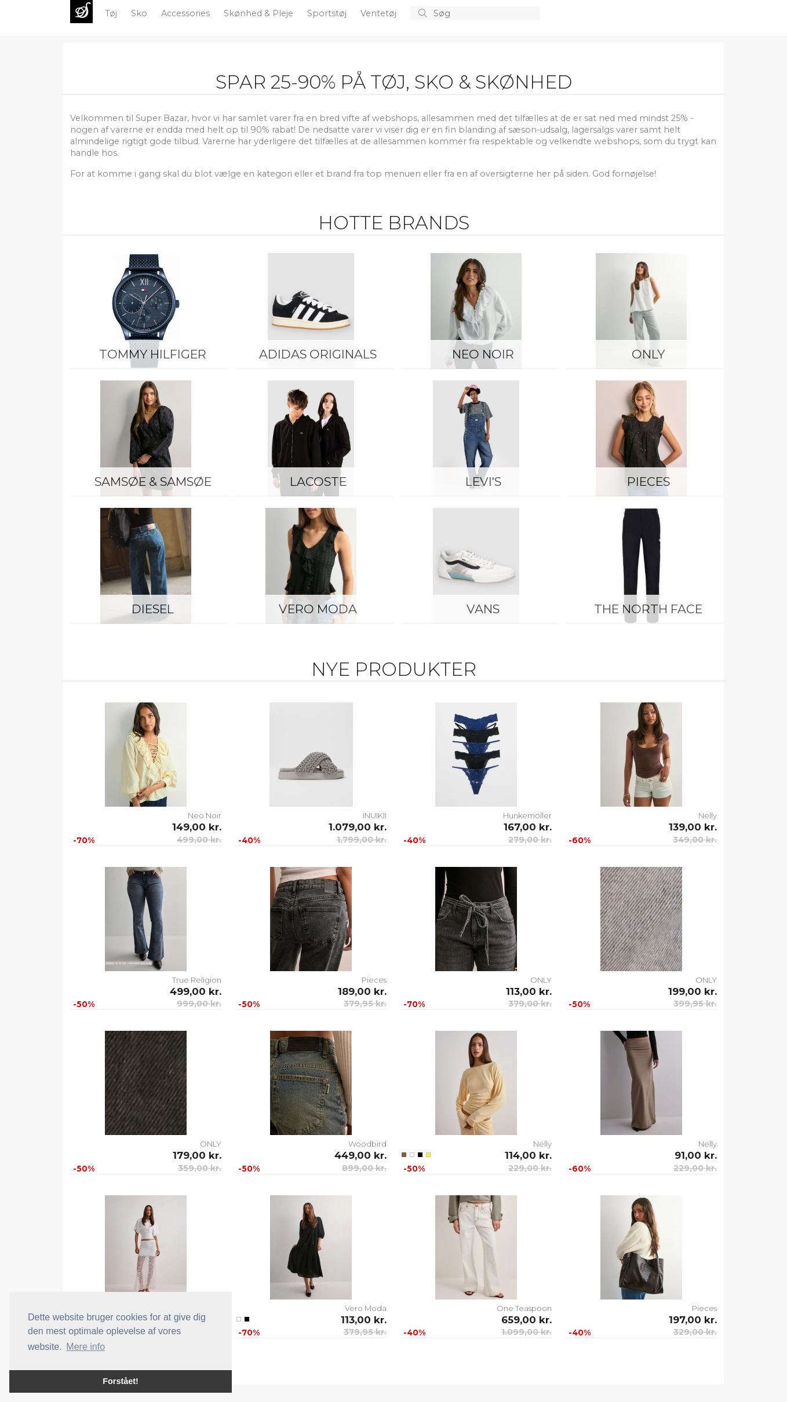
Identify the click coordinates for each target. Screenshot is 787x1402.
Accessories (186, 13)
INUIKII (375, 815)
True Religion (196, 979)
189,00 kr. (362, 991)
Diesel (153, 609)
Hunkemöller (527, 815)
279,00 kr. (530, 839)
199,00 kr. (692, 991)
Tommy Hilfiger (152, 354)
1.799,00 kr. (362, 839)
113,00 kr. (529, 991)
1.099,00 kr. (526, 1332)
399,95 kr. (695, 1003)
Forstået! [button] (121, 1381)
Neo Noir (483, 354)
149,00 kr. (196, 827)
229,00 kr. (530, 1168)
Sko (140, 13)
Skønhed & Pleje (260, 13)
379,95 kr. (365, 1003)
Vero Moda (318, 609)
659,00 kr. (526, 1320)
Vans (483, 609)
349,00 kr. (695, 839)
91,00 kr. (696, 1155)
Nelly (707, 815)
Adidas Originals (318, 354)
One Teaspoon (524, 1308)
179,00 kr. (197, 1155)
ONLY (648, 354)
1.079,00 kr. (358, 827)
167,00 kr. (528, 827)
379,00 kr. (530, 1003)
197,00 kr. (693, 1320)
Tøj (112, 13)
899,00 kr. (364, 1168)
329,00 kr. (695, 1332)
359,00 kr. (199, 1168)
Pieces (648, 481)
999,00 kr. (199, 1003)
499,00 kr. (199, 839)
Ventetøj (379, 13)
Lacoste (318, 481)
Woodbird (367, 1143)
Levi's (483, 481)
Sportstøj (328, 13)
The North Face (648, 609)
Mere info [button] (85, 1347)
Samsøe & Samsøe (153, 481)
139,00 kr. (693, 827)
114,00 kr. (528, 1155)
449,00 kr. (360, 1155)
